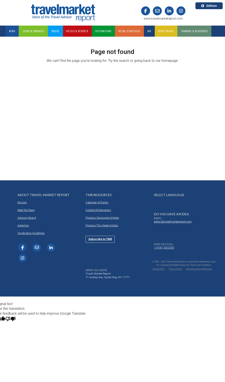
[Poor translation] (10, 318)
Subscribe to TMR (100, 239)
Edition (209, 6)
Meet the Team (26, 210)
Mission (22, 202)
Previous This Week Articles (102, 225)
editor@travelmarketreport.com (173, 221)
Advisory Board (26, 217)
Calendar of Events (97, 202)
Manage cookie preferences (199, 269)
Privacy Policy (175, 269)
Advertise (23, 225)
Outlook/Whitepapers (98, 210)
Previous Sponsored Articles (102, 217)
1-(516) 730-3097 (164, 247)
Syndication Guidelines (31, 233)
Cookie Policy (158, 269)
